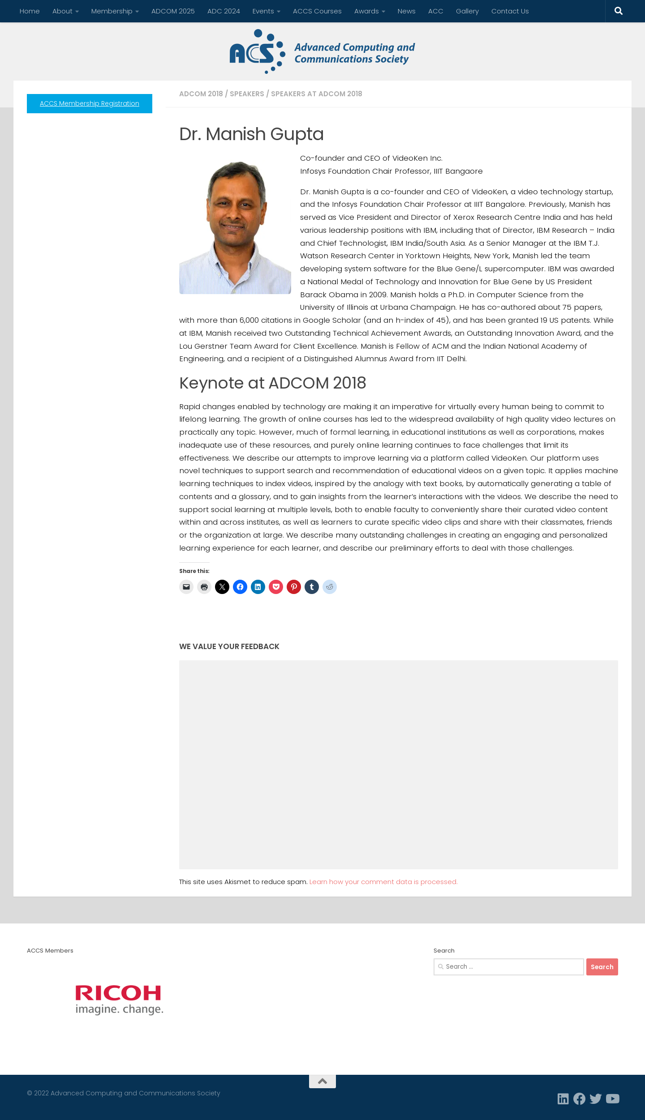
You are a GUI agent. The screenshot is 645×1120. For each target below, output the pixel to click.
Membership (112, 11)
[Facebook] (579, 1099)
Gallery (467, 11)
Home (30, 11)
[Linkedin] (563, 1099)
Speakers (247, 93)
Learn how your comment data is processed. (384, 881)
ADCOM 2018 (201, 93)
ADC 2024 (223, 11)
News (407, 11)
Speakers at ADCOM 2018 (316, 93)
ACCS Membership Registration (89, 103)
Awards (366, 11)
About (62, 11)
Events (263, 11)
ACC (435, 11)
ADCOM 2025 (173, 11)
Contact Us (510, 11)
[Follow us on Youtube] (612, 1099)
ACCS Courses (317, 11)
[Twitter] (595, 1099)
